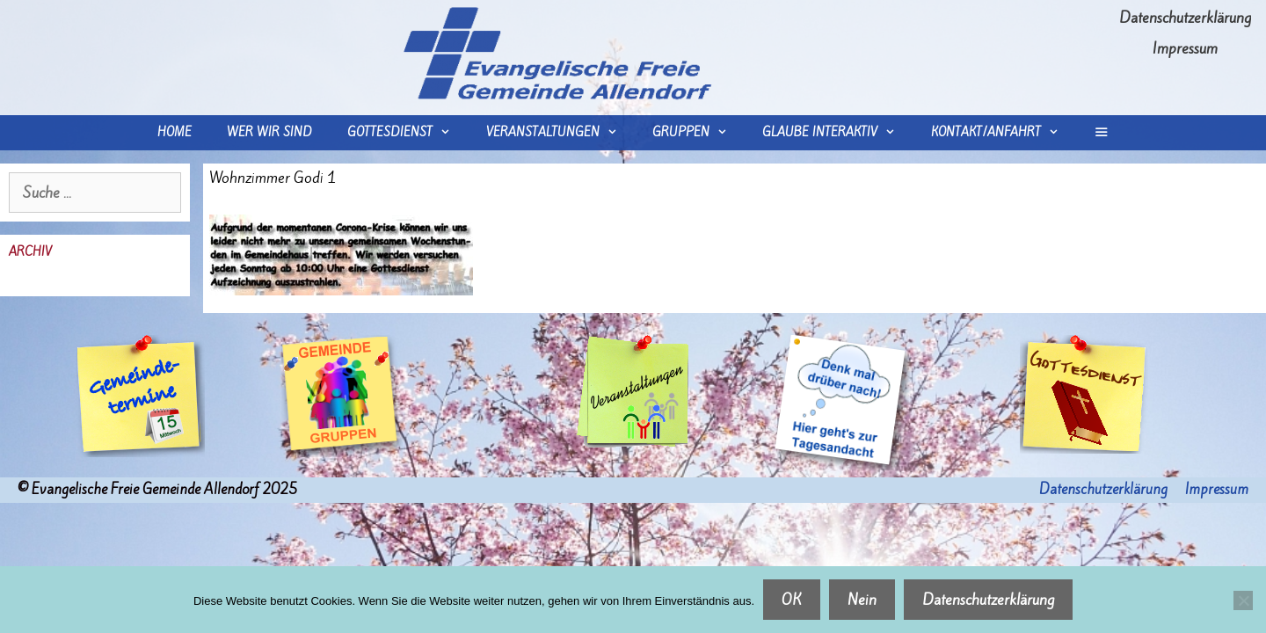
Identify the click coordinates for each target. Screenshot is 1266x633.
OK (792, 599)
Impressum (1185, 48)
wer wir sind (269, 132)
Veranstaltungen (560, 132)
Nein (862, 599)
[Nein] (1243, 600)
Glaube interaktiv (837, 132)
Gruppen (698, 132)
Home (174, 132)
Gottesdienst (407, 132)
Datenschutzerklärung (1185, 17)
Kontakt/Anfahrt (1003, 132)
